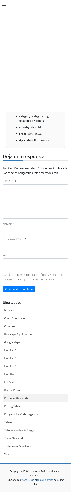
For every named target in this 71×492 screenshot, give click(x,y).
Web (5, 255)
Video (7, 454)
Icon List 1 (10, 350)
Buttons (9, 310)
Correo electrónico (14, 239)
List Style (9, 382)
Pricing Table (12, 406)
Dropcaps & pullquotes (18, 334)
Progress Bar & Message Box (21, 414)
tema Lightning (45, 479)
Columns (9, 326)
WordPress (27, 479)
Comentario (10, 180)
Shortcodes (12, 302)
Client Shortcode (14, 318)
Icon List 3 (10, 366)
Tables (8, 422)
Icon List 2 (10, 358)
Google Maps (12, 342)
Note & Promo (12, 390)
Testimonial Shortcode (18, 446)
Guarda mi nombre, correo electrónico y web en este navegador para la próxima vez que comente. (33, 277)
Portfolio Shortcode (16, 398)
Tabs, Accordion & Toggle (19, 430)
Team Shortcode (14, 438)
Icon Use (9, 374)
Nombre (8, 224)
